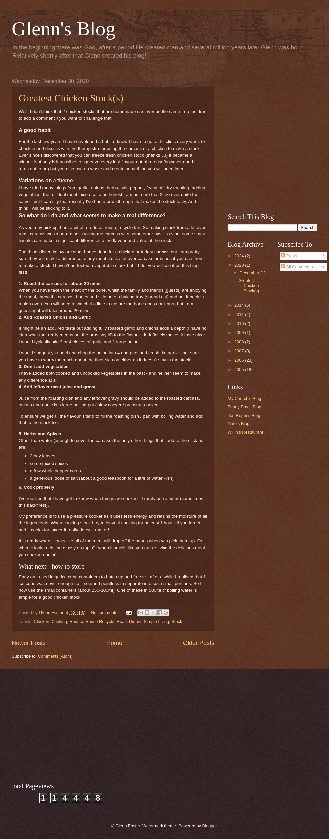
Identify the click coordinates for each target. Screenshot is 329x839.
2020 (239, 265)
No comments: (105, 612)
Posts (289, 255)
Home (114, 643)
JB (163, 155)
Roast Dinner (129, 621)
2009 (239, 332)
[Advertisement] (67, 140)
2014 (239, 305)
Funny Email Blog (244, 406)
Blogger (209, 825)
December (249, 272)
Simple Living (156, 621)
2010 (239, 323)
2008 (239, 341)
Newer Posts (29, 643)
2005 (239, 369)
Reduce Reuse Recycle (91, 621)
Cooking (59, 621)
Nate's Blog (238, 423)
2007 (239, 350)
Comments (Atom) (55, 656)
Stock (176, 621)
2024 (239, 255)
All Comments (297, 266)
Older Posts (198, 643)
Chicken (41, 621)
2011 (239, 314)
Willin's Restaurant (245, 432)
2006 (239, 360)
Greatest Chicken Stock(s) (248, 285)
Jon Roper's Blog (244, 415)
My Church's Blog (244, 398)
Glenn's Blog (63, 29)
